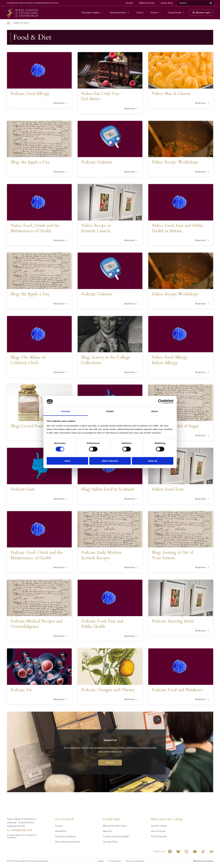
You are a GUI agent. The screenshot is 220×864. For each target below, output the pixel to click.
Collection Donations (65, 836)
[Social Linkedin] (186, 851)
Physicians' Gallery (90, 12)
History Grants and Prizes (67, 841)
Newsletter (60, 831)
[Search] (210, 3)
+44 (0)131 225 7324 (19, 830)
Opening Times (110, 841)
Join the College (159, 825)
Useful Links (111, 819)
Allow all (152, 461)
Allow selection (110, 461)
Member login (201, 12)
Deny (67, 461)
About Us (107, 831)
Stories (154, 12)
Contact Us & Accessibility (116, 836)
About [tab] (154, 411)
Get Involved (64, 819)
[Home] (8, 22)
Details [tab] (110, 411)
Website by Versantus (203, 861)
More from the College (167, 819)
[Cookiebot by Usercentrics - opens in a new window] (160, 401)
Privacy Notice (115, 861)
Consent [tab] (65, 411)
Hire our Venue (158, 831)
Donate (129, 3)
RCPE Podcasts (159, 836)
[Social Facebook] (170, 851)
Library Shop (167, 3)
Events (139, 12)
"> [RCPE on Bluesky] (178, 851)
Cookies (100, 861)
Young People (174, 12)
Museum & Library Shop (114, 825)
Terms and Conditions (135, 861)
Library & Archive (118, 12)
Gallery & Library (147, 3)
